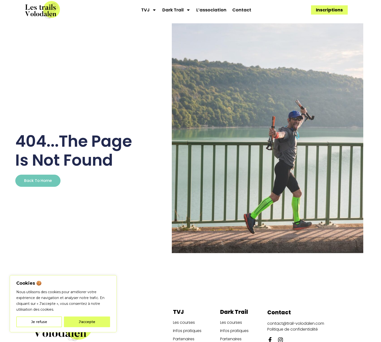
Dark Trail (176, 10)
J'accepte (87, 322)
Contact (241, 10)
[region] (63, 303)
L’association (211, 10)
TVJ (148, 10)
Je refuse (39, 322)
